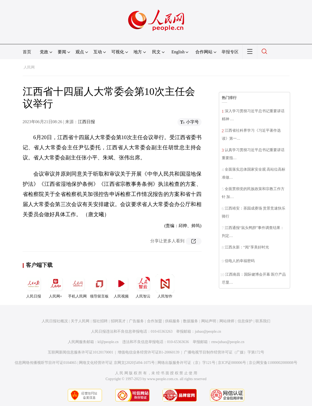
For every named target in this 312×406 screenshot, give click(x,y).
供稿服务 (172, 321)
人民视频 (121, 286)
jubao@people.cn (208, 331)
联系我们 (262, 321)
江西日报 (86, 121)
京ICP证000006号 (232, 363)
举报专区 (230, 52)
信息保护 (245, 321)
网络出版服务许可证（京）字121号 (186, 363)
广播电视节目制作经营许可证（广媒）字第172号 (224, 352)
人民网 (29, 67)
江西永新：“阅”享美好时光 (247, 247)
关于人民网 (80, 321)
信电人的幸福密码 (240, 261)
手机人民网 (77, 286)
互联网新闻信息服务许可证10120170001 (80, 352)
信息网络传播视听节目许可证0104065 (45, 363)
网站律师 (226, 321)
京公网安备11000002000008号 (273, 363)
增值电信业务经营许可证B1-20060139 (148, 352)
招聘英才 (118, 321)
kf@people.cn (108, 342)
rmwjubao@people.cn (227, 342)
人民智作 (165, 286)
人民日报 (33, 286)
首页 (27, 52)
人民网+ (55, 286)
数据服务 (190, 321)
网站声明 (208, 321)
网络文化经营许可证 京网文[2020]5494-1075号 (117, 363)
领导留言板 (99, 286)
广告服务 (136, 321)
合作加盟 (154, 321)
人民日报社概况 (55, 321)
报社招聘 (100, 321)
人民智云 (143, 286)
